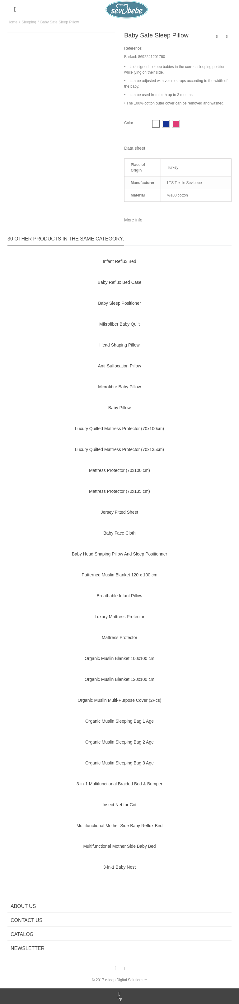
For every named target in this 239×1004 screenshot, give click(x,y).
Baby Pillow (119, 407)
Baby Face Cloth (119, 533)
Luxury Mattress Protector (119, 616)
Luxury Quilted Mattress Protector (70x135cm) (119, 449)
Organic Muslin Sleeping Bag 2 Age (119, 742)
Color (129, 123)
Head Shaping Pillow (119, 344)
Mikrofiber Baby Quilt (119, 324)
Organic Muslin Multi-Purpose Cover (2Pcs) (120, 700)
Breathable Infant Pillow (120, 595)
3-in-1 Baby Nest (119, 867)
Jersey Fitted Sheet (119, 512)
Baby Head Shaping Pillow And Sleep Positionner (119, 553)
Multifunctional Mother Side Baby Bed (119, 846)
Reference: (133, 48)
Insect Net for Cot (120, 804)
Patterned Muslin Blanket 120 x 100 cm (119, 574)
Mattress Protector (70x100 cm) (119, 470)
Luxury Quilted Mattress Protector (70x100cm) (119, 428)
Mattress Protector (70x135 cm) (119, 491)
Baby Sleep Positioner (119, 303)
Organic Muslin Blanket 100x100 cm (119, 658)
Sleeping (28, 22)
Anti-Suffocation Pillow (119, 365)
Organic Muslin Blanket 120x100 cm (119, 679)
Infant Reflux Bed (119, 261)
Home (12, 22)
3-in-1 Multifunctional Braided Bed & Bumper (119, 783)
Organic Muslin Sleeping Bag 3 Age (119, 762)
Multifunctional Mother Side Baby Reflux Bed (120, 825)
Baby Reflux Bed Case (120, 282)
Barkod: (130, 57)
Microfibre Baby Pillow (119, 386)
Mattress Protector (119, 637)
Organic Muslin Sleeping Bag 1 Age (119, 721)
